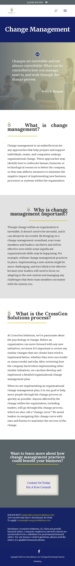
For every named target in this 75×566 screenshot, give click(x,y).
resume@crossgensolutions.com (34, 520)
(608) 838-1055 (36, 2)
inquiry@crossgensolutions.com (38, 515)
